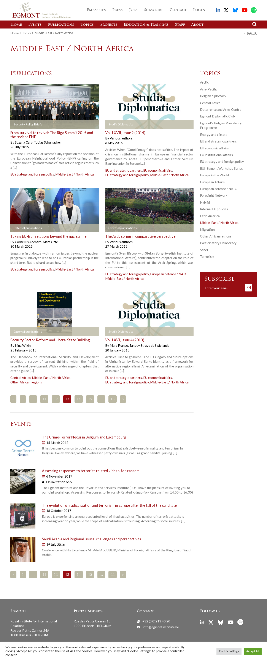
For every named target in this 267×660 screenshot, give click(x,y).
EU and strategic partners (123, 169)
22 (112, 574)
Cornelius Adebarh (28, 241)
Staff (180, 25)
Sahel (204, 249)
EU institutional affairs (216, 154)
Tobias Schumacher (47, 142)
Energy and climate (213, 134)
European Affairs (212, 181)
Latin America (210, 215)
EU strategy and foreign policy (32, 174)
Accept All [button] (252, 651)
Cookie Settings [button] (229, 651)
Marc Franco (119, 345)
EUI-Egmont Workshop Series (221, 168)
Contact (178, 10)
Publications (61, 25)
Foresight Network (213, 195)
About (197, 25)
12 (56, 398)
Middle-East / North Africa (74, 174)
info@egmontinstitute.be (161, 626)
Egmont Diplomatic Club (217, 115)
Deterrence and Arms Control (221, 109)
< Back (250, 33)
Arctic (204, 82)
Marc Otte (50, 241)
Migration (207, 229)
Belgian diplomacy (213, 95)
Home (16, 25)
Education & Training (146, 25)
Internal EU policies (214, 208)
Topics (87, 25)
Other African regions (26, 381)
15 (90, 398)
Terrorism (207, 256)
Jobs (133, 10)
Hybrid (205, 202)
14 (79, 398)
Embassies (96, 10)
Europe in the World (214, 174)
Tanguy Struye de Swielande (149, 345)
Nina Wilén (23, 345)
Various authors (121, 137)
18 (112, 398)
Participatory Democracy (218, 242)
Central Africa (20, 377)
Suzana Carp (24, 142)
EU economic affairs (157, 169)
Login (199, 10)
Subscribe (153, 10)
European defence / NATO (169, 273)
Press (117, 10)
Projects (108, 25)
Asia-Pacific (208, 88)
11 (44, 398)
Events (34, 25)
